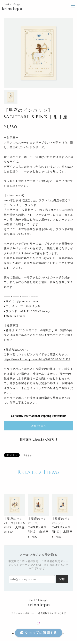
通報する (27, 455)
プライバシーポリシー (22, 613)
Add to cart (38, 425)
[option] (38, 53)
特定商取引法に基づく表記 (52, 613)
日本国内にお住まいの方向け (38, 439)
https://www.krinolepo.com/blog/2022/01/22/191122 (37, 359)
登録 (62, 579)
